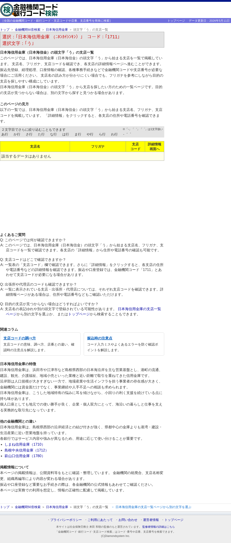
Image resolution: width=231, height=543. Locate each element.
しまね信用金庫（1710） (25, 444)
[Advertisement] (82, 196)
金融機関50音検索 (27, 29)
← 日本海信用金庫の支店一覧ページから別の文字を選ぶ (151, 507)
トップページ (176, 20)
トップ (4, 29)
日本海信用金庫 (57, 29)
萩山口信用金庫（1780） (25, 456)
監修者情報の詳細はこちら (158, 526)
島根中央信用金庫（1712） (27, 450)
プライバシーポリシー (66, 520)
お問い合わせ (127, 520)
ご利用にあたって (100, 520)
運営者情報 (151, 520)
